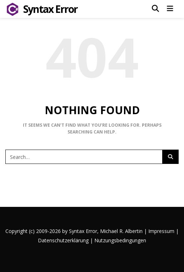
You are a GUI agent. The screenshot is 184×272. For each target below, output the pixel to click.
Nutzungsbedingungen (120, 240)
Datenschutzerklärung (63, 240)
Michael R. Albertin (122, 231)
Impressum (161, 231)
